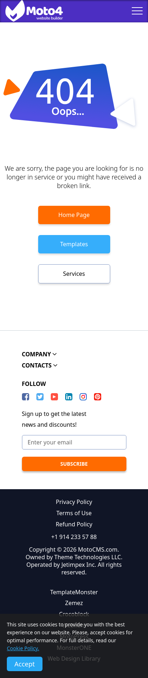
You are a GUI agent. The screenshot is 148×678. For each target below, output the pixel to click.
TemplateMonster (74, 592)
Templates (74, 244)
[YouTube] (54, 396)
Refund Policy (74, 524)
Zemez (74, 603)
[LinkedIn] (68, 396)
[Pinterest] (97, 396)
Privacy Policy (74, 502)
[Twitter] (40, 396)
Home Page (74, 215)
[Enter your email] (74, 442)
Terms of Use (74, 513)
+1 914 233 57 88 (74, 537)
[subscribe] (74, 464)
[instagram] (83, 396)
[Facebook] (25, 396)
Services (74, 274)
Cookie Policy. (23, 648)
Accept (24, 664)
